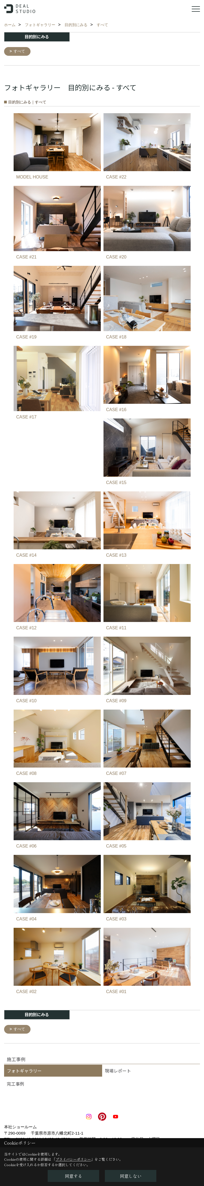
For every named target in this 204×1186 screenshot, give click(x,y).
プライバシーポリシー (73, 1159)
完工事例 (15, 1084)
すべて (20, 51)
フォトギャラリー (24, 1071)
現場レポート (118, 1071)
